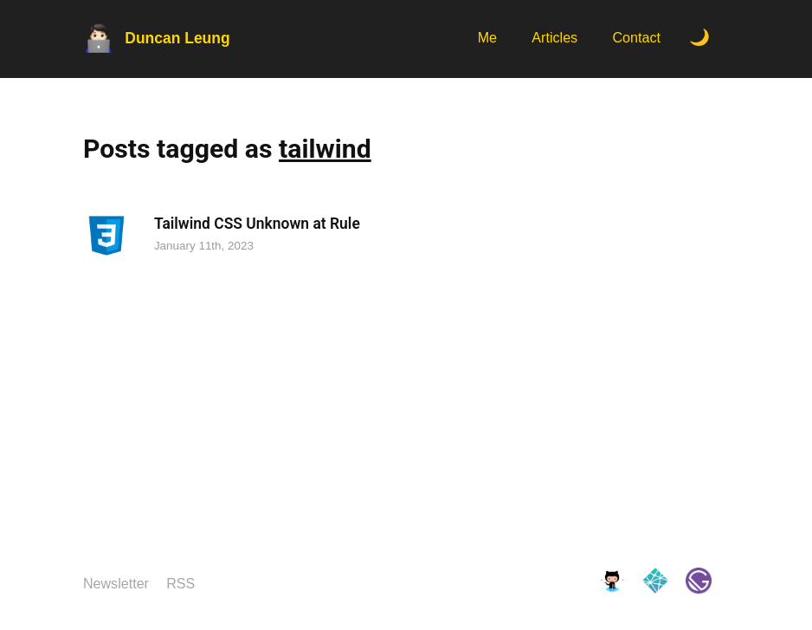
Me (487, 37)
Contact (636, 37)
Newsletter (116, 583)
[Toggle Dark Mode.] (699, 39)
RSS (180, 583)
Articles (554, 37)
